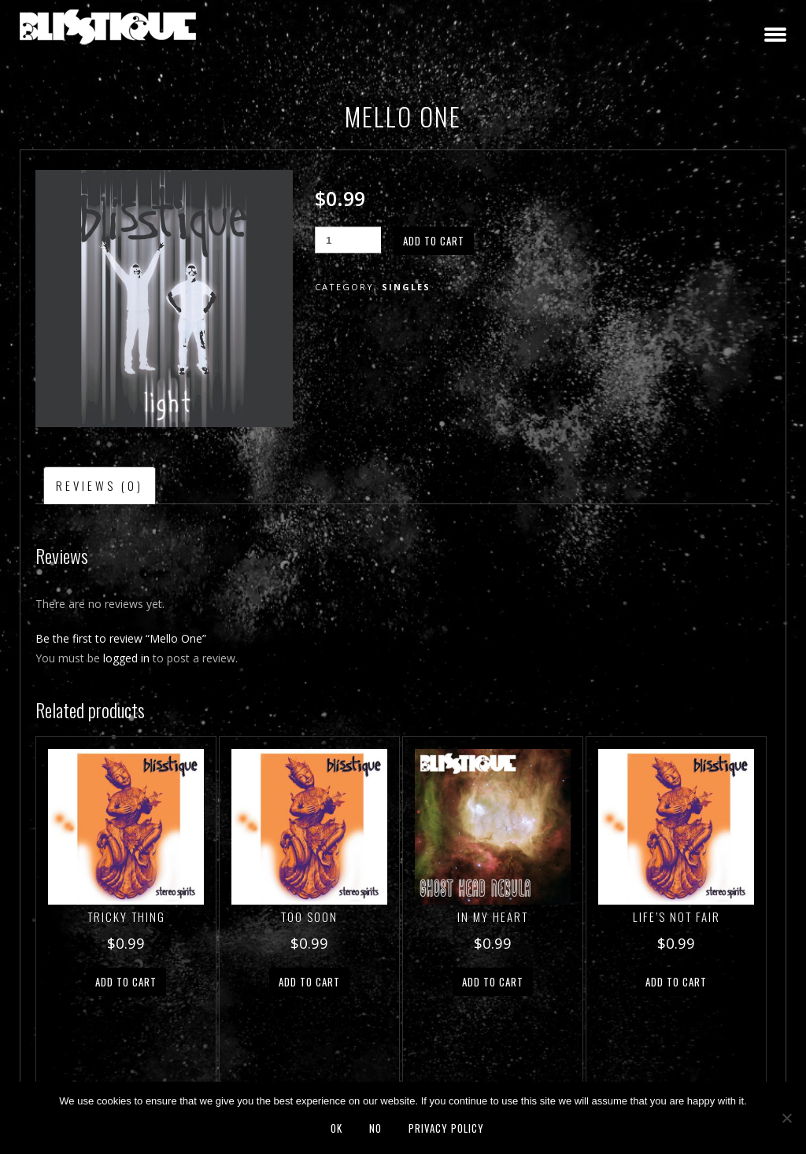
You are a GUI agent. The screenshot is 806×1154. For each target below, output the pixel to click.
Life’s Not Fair (676, 916)
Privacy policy (446, 1128)
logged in (126, 658)
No (375, 1128)
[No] (786, 1118)
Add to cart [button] (126, 982)
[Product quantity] (348, 240)
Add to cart (433, 241)
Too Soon (309, 916)
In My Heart (492, 916)
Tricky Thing (126, 916)
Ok (336, 1128)
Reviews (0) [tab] (99, 485)
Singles (406, 287)
